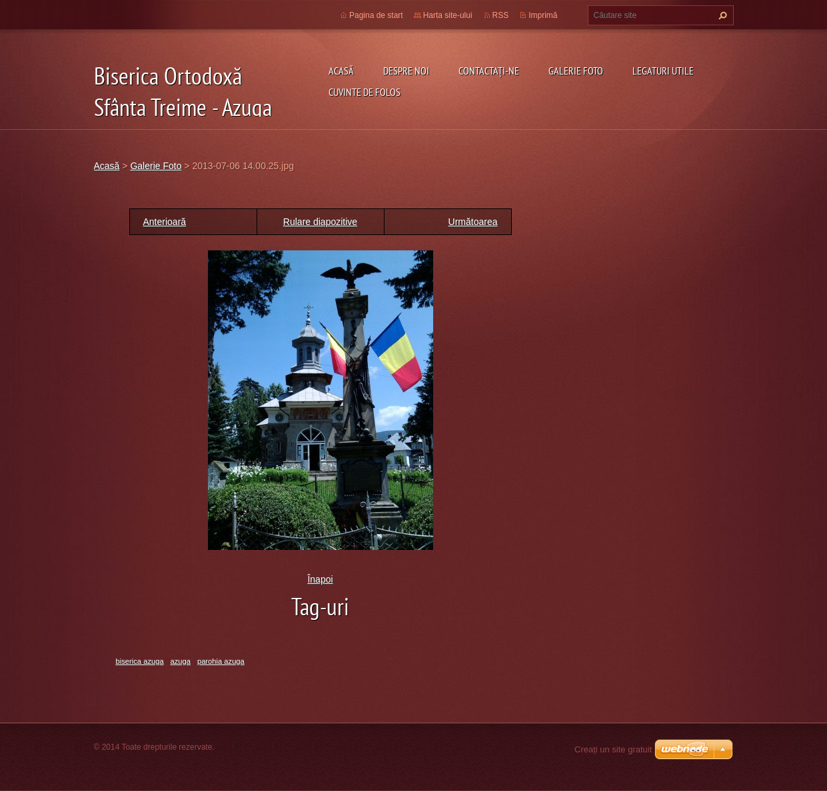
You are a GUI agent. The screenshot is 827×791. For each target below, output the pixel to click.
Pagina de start (376, 15)
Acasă (341, 70)
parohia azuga (221, 661)
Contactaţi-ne (488, 70)
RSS (500, 15)
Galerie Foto (575, 70)
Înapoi (320, 579)
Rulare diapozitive (320, 221)
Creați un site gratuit (613, 749)
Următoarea (473, 221)
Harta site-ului (447, 15)
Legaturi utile (663, 70)
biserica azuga (140, 661)
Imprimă (542, 15)
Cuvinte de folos (365, 92)
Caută (721, 15)
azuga (181, 661)
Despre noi (406, 70)
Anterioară (165, 221)
